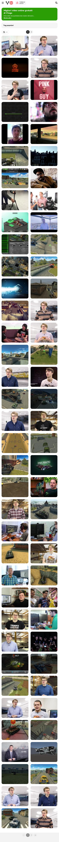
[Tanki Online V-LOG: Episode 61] (15, 421)
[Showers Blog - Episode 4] (44, 222)
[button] (7, 18)
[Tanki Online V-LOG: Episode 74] (44, 288)
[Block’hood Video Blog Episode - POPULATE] (15, 222)
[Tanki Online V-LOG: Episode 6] (44, 465)
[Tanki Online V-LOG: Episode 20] (15, 620)
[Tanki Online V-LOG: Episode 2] (44, 421)
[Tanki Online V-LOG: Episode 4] (15, 465)
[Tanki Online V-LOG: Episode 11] (15, 531)
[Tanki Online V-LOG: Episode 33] (15, 752)
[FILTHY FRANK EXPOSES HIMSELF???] (44, 90)
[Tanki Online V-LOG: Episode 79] (44, 244)
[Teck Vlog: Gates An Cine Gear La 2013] (44, 200)
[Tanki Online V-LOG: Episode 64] (44, 377)
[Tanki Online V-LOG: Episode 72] (44, 311)
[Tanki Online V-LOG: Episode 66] (44, 355)
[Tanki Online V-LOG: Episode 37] (44, 774)
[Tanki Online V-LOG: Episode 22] (15, 642)
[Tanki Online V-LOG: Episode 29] (15, 708)
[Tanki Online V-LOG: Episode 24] (44, 642)
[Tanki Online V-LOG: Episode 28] (44, 686)
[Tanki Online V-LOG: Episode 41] (44, 818)
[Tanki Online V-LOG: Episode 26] (44, 664)
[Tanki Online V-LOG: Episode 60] (15, 46)
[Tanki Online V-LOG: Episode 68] (44, 68)
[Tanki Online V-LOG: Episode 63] (15, 399)
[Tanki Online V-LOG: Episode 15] (15, 575)
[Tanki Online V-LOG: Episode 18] (44, 597)
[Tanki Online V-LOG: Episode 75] (15, 156)
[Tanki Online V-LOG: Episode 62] (44, 399)
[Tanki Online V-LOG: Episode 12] (44, 531)
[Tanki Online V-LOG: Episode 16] (44, 575)
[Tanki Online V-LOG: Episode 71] (15, 90)
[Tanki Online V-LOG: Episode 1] (15, 443)
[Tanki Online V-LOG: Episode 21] (44, 620)
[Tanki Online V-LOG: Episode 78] (15, 266)
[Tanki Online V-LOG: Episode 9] (15, 112)
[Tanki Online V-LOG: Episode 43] (44, 46)
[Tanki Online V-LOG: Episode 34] (44, 752)
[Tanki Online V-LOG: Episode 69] (44, 333)
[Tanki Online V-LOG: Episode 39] (44, 796)
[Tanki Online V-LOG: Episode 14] (44, 553)
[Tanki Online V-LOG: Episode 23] (44, 134)
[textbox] (5, 32)
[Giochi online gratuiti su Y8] (9, 2)
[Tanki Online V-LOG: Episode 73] (15, 311)
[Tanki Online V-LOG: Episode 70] (15, 333)
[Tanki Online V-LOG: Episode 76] (15, 288)
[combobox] (5, 32)
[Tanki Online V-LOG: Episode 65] (15, 377)
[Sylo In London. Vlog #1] (44, 156)
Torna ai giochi (22, 2)
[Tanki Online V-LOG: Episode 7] (44, 487)
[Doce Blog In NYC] (44, 112)
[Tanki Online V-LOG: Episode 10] (44, 509)
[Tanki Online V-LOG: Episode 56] (15, 178)
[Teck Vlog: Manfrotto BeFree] (15, 200)
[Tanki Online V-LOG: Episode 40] (15, 818)
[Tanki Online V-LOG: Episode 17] (15, 597)
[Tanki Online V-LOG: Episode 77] (44, 266)
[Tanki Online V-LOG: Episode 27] (15, 686)
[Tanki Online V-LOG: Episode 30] (44, 708)
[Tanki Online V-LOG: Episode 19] (15, 68)
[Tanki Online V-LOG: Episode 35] (15, 774)
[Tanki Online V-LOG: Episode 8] (15, 509)
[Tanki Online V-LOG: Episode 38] (15, 796)
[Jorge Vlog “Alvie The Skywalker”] (44, 178)
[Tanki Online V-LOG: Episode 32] (44, 730)
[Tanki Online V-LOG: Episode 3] (44, 443)
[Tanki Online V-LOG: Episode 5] (15, 487)
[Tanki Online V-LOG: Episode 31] (15, 730)
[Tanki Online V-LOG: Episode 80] (15, 244)
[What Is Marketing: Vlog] (15, 134)
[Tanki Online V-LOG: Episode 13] (15, 553)
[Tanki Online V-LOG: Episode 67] (15, 355)
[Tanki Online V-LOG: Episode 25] (15, 664)
